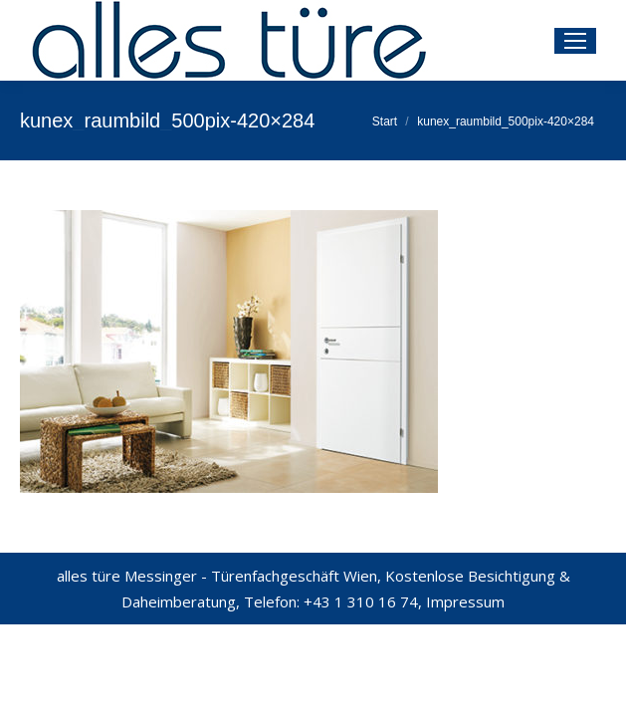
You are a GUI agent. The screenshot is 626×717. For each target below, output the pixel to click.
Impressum (465, 601)
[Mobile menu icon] (575, 41)
